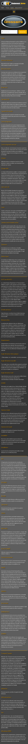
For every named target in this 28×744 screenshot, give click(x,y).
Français (7, 7)
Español (12, 7)
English (2, 7)
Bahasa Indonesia (18, 7)
